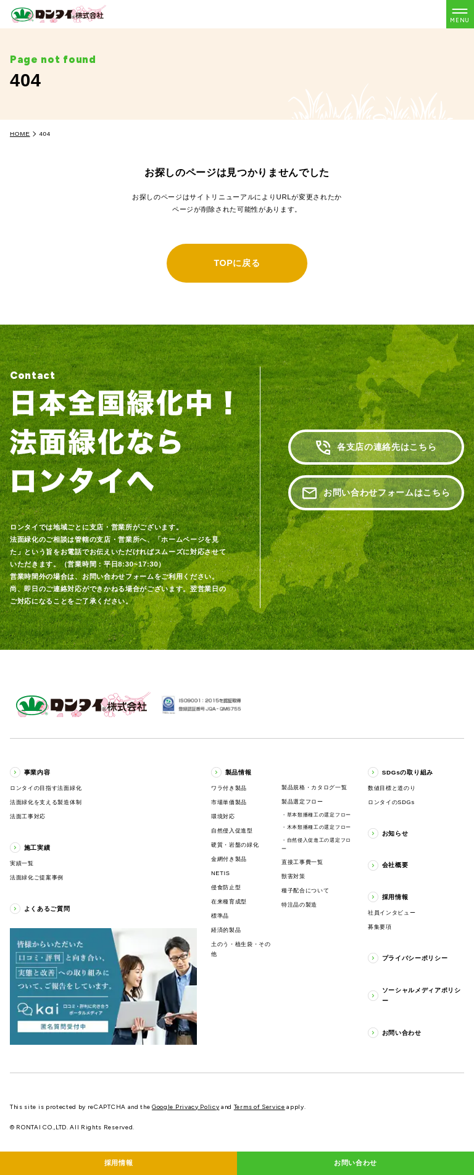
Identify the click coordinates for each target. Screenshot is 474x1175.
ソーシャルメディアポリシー (421, 995)
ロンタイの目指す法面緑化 (45, 788)
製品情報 (238, 772)
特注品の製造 (299, 905)
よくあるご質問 (47, 908)
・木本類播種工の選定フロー (316, 827)
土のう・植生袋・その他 (241, 949)
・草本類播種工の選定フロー (316, 815)
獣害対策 (293, 876)
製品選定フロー (302, 802)
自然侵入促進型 (232, 831)
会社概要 (395, 865)
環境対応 (223, 816)
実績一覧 (22, 863)
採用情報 (395, 897)
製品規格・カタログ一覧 (314, 787)
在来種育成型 (229, 902)
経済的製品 (226, 930)
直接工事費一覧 (302, 862)
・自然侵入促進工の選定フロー (316, 844)
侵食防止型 (226, 887)
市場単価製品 (229, 802)
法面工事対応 (28, 816)
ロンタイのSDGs (391, 802)
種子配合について (305, 890)
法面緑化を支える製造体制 (45, 802)
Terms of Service (259, 1106)
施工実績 (37, 847)
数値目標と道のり (391, 788)
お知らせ (395, 833)
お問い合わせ (402, 1032)
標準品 (220, 916)
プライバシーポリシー (415, 958)
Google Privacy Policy (185, 1106)
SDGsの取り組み (407, 772)
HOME (20, 133)
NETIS (220, 873)
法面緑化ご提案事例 (37, 877)
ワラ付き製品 (229, 788)
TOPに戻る (237, 263)
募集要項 (380, 927)
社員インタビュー (391, 913)
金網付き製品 (229, 859)
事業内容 (37, 772)
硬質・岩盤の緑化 (235, 845)
